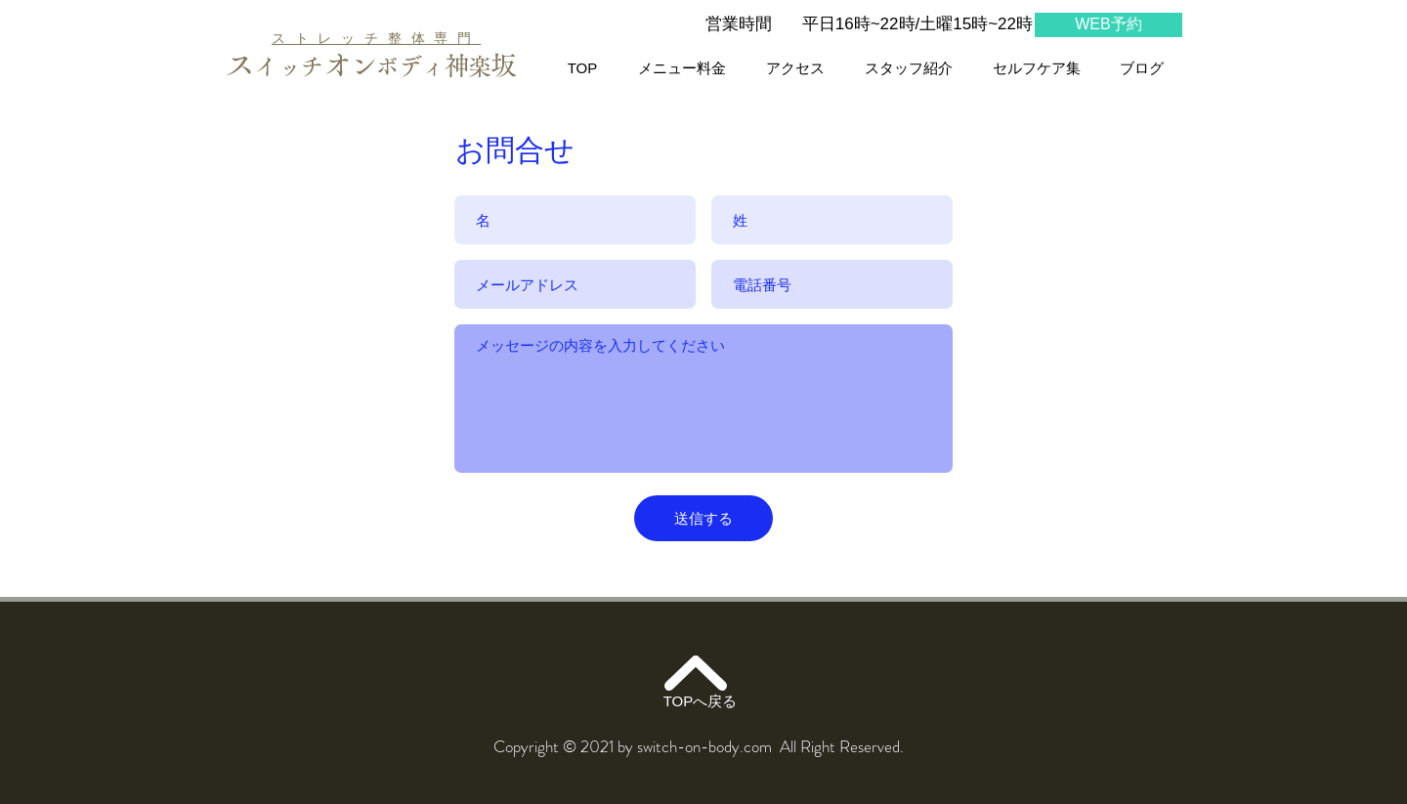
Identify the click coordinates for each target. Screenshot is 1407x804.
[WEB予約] (1108, 25)
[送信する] (703, 518)
